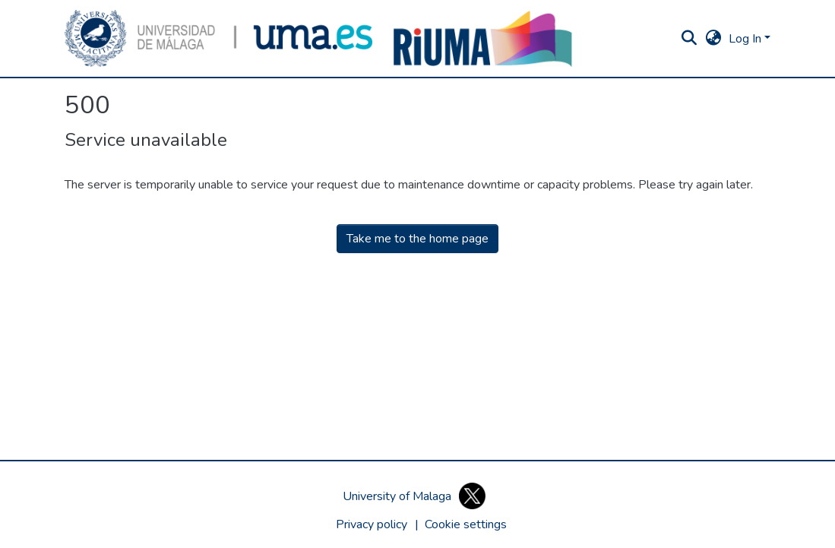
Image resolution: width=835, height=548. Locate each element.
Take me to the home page (417, 238)
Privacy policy (371, 524)
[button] (219, 38)
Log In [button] (746, 38)
